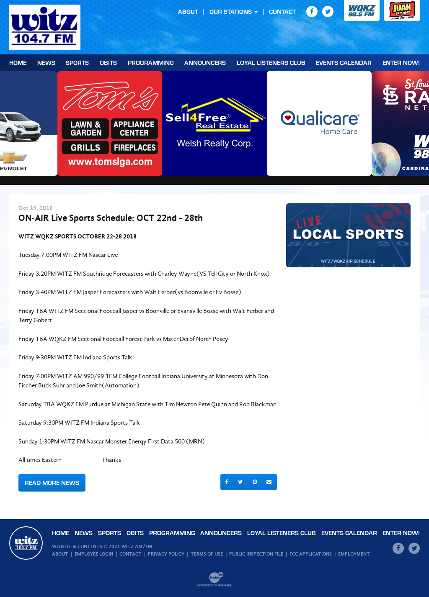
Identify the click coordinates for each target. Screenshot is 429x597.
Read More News (52, 482)
